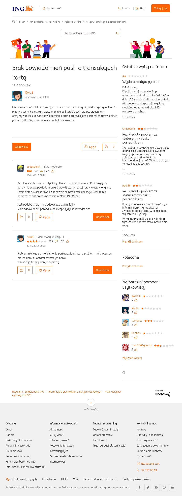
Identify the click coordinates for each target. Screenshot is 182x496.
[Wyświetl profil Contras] (137, 333)
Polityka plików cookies (136, 479)
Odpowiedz (21, 146)
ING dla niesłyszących (24, 479)
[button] (106, 147)
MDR (75, 479)
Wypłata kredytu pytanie (140, 82)
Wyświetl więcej (132, 357)
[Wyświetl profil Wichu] (136, 308)
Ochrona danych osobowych (100, 479)
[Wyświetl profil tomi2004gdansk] (143, 345)
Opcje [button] (92, 147)
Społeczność (54, 8)
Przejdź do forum (132, 241)
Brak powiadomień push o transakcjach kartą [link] (105, 22)
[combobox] (91, 33)
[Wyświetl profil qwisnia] (137, 295)
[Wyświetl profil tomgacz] (138, 320)
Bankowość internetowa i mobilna (44, 22)
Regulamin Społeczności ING (28, 391)
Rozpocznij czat (150, 463)
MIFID (64, 479)
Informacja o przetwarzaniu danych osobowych (74, 391)
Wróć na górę (91, 409)
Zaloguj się (160, 8)
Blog (142, 8)
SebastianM (33, 166)
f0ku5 (29, 92)
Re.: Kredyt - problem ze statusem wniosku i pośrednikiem (140, 138)
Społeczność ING (13, 21)
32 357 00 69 (149, 470)
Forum (126, 8)
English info (49, 479)
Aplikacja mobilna (73, 22)
